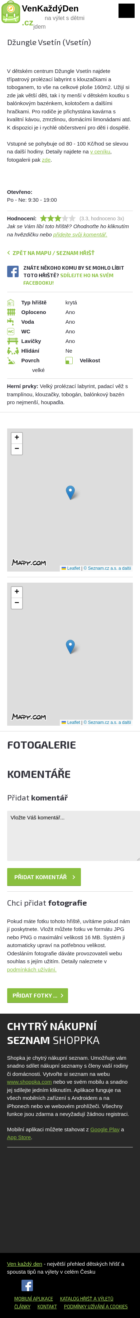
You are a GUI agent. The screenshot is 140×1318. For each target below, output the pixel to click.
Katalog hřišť (76, 1299)
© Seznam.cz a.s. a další (107, 568)
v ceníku (100, 151)
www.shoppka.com (29, 1082)
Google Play (105, 1129)
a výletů (103, 1299)
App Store (19, 1137)
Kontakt (47, 1306)
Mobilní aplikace (33, 1299)
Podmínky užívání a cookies (96, 1306)
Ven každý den (24, 1264)
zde (46, 160)
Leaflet (71, 568)
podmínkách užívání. (32, 969)
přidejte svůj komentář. (80, 234)
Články (22, 1306)
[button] (70, 492)
